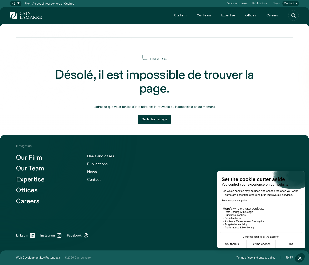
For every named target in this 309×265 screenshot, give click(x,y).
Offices (250, 15)
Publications (260, 3)
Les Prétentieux (50, 258)
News (276, 3)
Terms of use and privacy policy (255, 258)
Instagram (51, 235)
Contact (289, 3)
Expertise (228, 15)
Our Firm (180, 15)
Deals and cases (237, 3)
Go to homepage (154, 119)
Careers (272, 15)
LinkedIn (25, 235)
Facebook (77, 235)
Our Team (204, 15)
